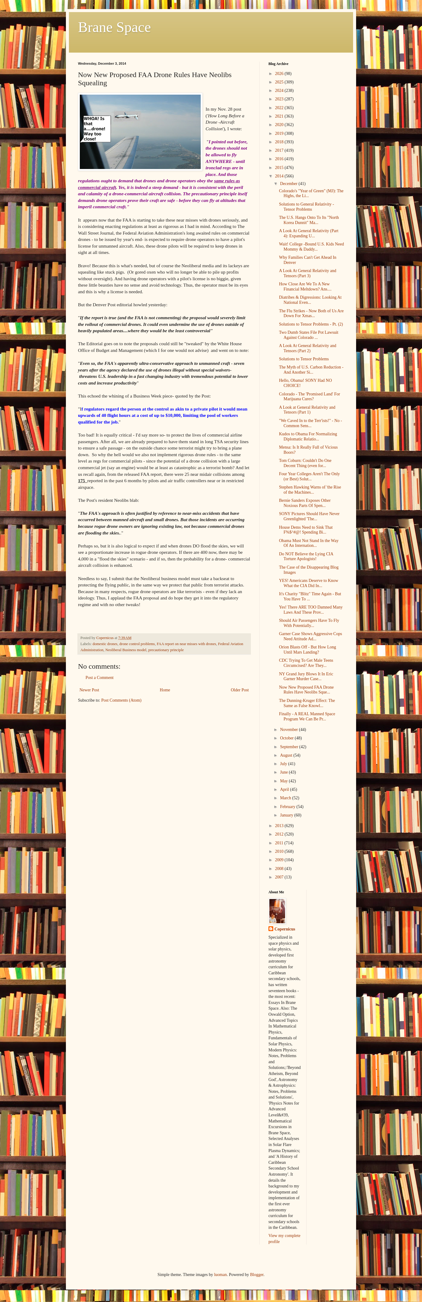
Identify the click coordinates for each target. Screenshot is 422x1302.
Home (165, 690)
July (284, 763)
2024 (280, 90)
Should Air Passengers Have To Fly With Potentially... (309, 623)
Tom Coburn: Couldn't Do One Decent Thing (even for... (305, 463)
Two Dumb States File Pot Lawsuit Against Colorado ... (308, 335)
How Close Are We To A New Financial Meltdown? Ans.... (305, 286)
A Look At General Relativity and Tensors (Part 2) (307, 348)
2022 (280, 108)
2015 (280, 167)
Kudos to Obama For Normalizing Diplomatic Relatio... (308, 436)
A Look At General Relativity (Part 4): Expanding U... (308, 233)
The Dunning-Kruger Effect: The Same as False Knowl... (307, 703)
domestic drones (105, 644)
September (289, 747)
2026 (280, 73)
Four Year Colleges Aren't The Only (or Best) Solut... (309, 476)
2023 (280, 99)
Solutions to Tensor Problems (304, 359)
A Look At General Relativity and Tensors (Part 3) (307, 273)
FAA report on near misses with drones (186, 644)
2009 (280, 860)
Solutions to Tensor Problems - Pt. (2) (311, 324)
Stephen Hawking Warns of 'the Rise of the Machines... (310, 490)
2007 (280, 877)
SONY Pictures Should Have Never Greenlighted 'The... (309, 516)
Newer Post (89, 690)
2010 (280, 851)
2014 (280, 176)
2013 (280, 825)
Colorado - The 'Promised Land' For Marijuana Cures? (309, 396)
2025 (280, 82)
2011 (279, 843)
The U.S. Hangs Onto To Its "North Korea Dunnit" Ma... (309, 220)
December (289, 183)
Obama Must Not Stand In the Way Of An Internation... (309, 543)
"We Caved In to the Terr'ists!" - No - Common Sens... (310, 423)
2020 (280, 124)
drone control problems (137, 644)
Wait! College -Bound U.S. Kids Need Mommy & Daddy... (311, 247)
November (289, 729)
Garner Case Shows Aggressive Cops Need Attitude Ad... (310, 636)
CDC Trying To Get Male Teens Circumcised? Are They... (306, 663)
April (285, 789)
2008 (280, 868)
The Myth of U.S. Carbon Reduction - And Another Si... (311, 370)
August (286, 755)
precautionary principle (166, 650)
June (284, 772)
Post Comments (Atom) (121, 700)
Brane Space (114, 27)
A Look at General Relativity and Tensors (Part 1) (307, 410)
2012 (280, 834)
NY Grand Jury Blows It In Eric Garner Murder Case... (306, 676)
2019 (280, 133)
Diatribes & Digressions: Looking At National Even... (310, 300)
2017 (280, 150)
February (288, 806)
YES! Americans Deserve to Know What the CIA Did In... (308, 583)
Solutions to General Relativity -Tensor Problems (306, 207)
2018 (280, 142)
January (287, 815)
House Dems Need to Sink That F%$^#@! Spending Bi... (306, 530)
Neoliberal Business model (126, 650)
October (287, 738)
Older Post (240, 690)
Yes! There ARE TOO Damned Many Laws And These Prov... (311, 610)
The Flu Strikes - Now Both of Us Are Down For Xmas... (311, 313)
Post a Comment (100, 677)
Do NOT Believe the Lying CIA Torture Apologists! (306, 556)
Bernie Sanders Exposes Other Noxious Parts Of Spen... (305, 503)
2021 (280, 116)
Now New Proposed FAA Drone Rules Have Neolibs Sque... (306, 690)
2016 (280, 159)
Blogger (256, 1274)
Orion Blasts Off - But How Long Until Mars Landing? (307, 649)
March (286, 798)
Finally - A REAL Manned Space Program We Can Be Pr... (307, 716)
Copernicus (284, 929)
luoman (220, 1274)
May (284, 781)
